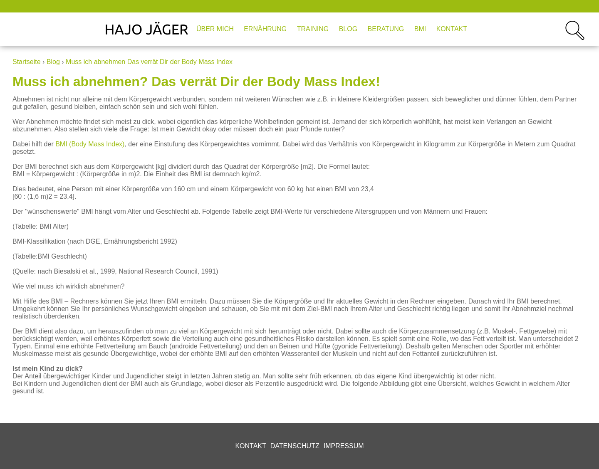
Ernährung (265, 28)
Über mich (215, 28)
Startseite (26, 61)
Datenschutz (294, 445)
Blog (348, 28)
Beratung (386, 28)
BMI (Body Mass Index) (89, 144)
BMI (420, 28)
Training (313, 28)
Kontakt (451, 28)
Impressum (344, 445)
